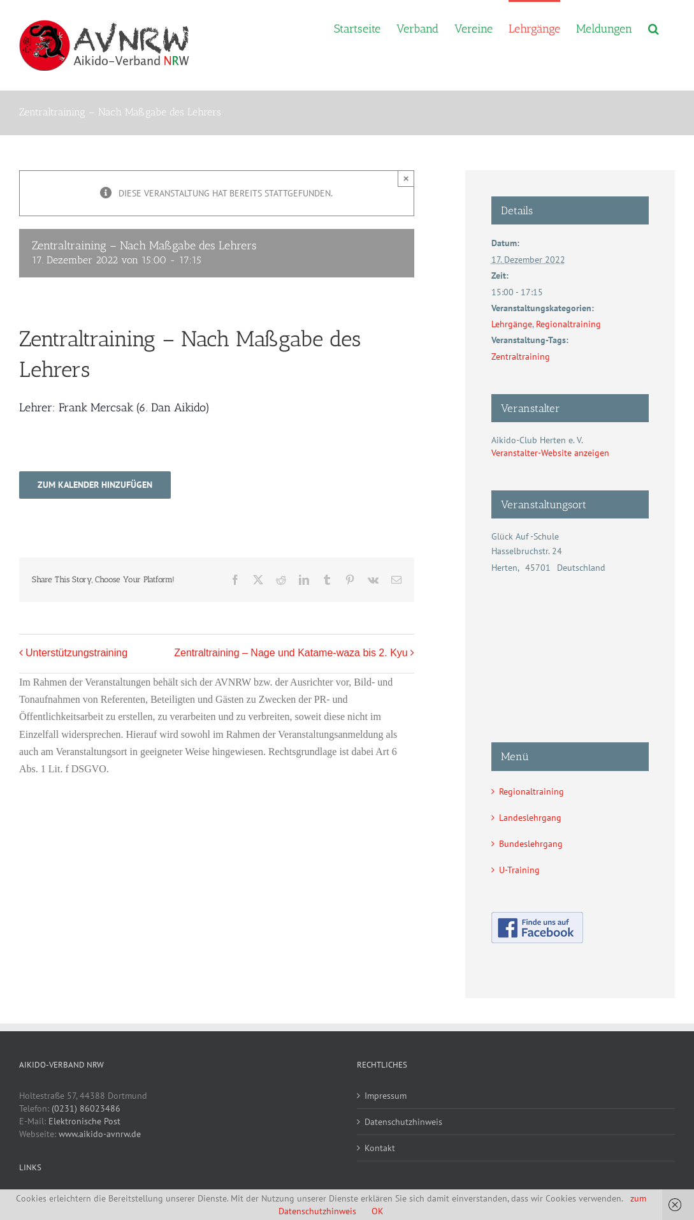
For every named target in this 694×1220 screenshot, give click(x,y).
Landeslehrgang (530, 817)
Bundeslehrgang (531, 843)
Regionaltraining (568, 324)
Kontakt (380, 1148)
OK (378, 1211)
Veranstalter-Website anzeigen (550, 453)
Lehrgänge (511, 324)
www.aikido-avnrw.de (100, 1134)
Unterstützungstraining (76, 652)
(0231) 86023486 (86, 1108)
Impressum (386, 1095)
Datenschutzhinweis (403, 1122)
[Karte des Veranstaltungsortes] (570, 643)
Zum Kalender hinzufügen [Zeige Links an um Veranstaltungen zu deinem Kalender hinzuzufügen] (95, 485)
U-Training (519, 870)
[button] (653, 27)
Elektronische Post (84, 1121)
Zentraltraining (520, 356)
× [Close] (406, 178)
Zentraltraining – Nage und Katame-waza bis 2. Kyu (290, 652)
